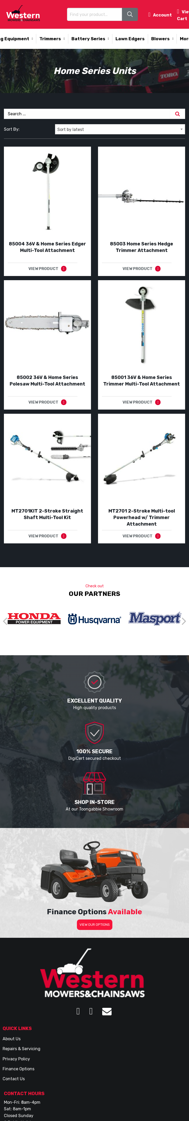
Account (160, 14)
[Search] (177, 114)
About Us (12, 1038)
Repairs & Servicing (21, 1048)
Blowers (160, 38)
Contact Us (14, 1078)
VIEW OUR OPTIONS (95, 925)
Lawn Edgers (130, 38)
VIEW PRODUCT (43, 268)
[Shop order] (120, 129)
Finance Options (18, 1068)
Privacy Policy (16, 1058)
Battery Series (88, 38)
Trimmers (50, 38)
